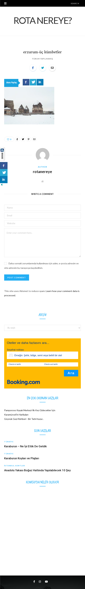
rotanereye (42, 171)
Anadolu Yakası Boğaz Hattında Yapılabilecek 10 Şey (37, 470)
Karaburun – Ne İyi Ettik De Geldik (25, 446)
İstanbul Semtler (14, 466)
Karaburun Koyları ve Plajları (21, 458)
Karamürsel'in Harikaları (16, 414)
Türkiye (9, 442)
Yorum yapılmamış (42, 59)
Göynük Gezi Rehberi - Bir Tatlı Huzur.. (23, 418)
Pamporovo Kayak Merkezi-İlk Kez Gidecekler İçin (29, 410)
